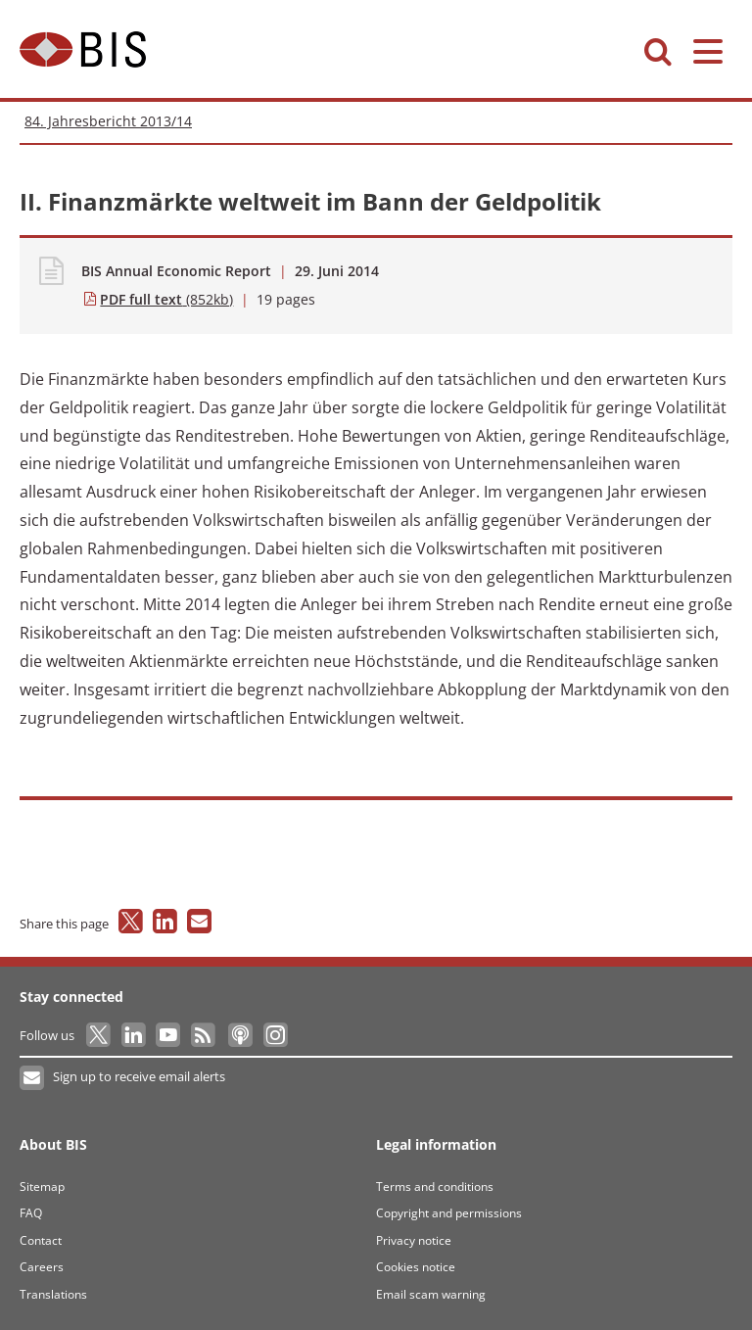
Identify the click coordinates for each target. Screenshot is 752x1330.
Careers (42, 1267)
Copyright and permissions (449, 1213)
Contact (41, 1240)
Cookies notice (415, 1267)
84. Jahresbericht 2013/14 (108, 121)
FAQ (31, 1213)
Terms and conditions (435, 1186)
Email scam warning (431, 1294)
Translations (53, 1294)
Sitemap (42, 1186)
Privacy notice (413, 1240)
